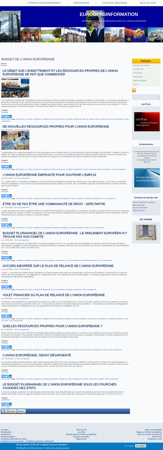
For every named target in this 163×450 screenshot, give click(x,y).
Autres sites (157, 437)
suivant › (12, 411)
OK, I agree (129, 446)
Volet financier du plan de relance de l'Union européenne (54, 295)
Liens (135, 84)
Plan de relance (88, 119)
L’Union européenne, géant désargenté (37, 355)
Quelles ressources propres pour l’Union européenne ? (52, 326)
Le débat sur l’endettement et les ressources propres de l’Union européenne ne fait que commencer (60, 72)
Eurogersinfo (25, 78)
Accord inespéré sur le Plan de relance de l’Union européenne (58, 265)
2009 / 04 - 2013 (139, 210)
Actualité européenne (74, 119)
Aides (87, 228)
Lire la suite (5, 119)
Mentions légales (140, 80)
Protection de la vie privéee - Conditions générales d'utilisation (27, 441)
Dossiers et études (81, 437)
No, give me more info (61, 448)
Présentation (6, 432)
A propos (5, 430)
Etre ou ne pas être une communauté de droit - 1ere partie (54, 204)
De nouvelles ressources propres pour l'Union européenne (56, 126)
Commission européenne (52, 198)
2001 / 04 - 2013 (139, 205)
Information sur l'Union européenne (29, 119)
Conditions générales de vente (14, 439)
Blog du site (148, 3)
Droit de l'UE (138, 69)
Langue (3, 63)
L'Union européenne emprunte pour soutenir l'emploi (49, 174)
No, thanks (140, 446)
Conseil (104, 350)
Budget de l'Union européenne (54, 119)
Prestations (81, 3)
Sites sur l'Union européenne (149, 434)
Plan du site (137, 77)
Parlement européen (90, 260)
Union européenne (119, 169)
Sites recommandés (153, 430)
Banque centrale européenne (76, 319)
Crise (6, 321)
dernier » (21, 411)
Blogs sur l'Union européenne (149, 432)
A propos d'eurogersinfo (44, 3)
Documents (137, 73)
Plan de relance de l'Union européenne (109, 119)
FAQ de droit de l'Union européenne (81, 434)
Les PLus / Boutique (114, 3)
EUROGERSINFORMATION (109, 14)
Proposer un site (155, 439)
